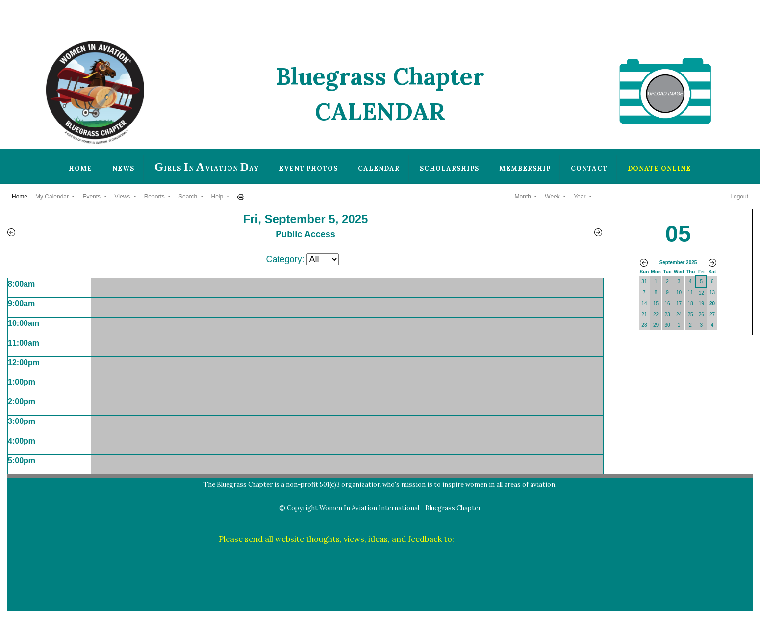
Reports (155, 196)
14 (644, 303)
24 (679, 314)
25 (690, 314)
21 (644, 314)
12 (701, 293)
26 (701, 314)
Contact (589, 168)
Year (580, 196)
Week (553, 196)
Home (80, 168)
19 (701, 303)
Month (524, 196)
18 (690, 303)
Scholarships (449, 168)
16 (667, 303)
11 (690, 292)
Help (218, 196)
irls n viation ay (206, 166)
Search (188, 196)
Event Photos (308, 168)
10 (679, 292)
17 (679, 303)
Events (92, 196)
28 (644, 325)
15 (656, 303)
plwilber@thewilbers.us (499, 539)
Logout (739, 196)
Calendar (379, 168)
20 (712, 303)
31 (644, 281)
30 (667, 325)
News (123, 168)
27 (712, 314)
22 (656, 314)
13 (712, 292)
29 (656, 325)
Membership (525, 168)
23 (667, 314)
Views (123, 196)
